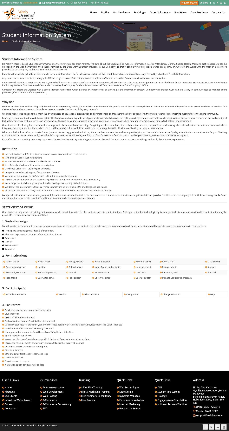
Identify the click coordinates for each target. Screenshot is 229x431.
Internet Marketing (129, 404)
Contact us (11, 408)
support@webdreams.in (52, 2)
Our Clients (11, 396)
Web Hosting (50, 396)
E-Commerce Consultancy (57, 404)
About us (10, 391)
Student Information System (26, 41)
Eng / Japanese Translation (172, 400)
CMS (159, 387)
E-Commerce (50, 400)
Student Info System (168, 391)
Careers (9, 404)
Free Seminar (88, 400)
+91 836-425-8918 (77, 2)
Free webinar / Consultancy (96, 396)
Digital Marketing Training (95, 391)
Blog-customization (129, 408)
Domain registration (54, 387)
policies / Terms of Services (172, 404)
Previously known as (19, 2)
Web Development (53, 391)
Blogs (204, 2)
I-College (162, 396)
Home (5, 41)
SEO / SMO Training (91, 387)
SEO (45, 408)
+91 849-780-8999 (98, 2)
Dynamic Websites (129, 396)
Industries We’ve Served (18, 400)
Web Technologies (129, 387)
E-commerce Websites (131, 400)
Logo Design (126, 391)
